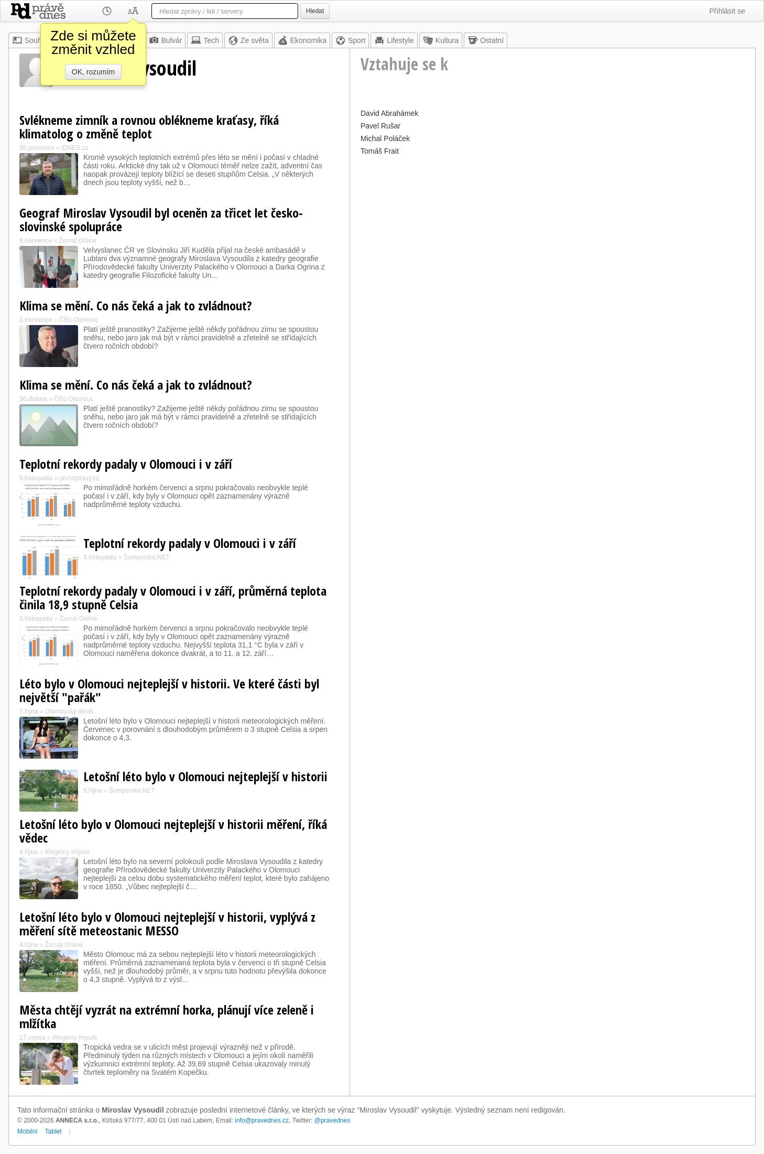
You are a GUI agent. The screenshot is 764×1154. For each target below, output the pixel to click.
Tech (205, 40)
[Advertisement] (553, 231)
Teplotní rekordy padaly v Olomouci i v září (125, 463)
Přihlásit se (727, 11)
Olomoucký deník (69, 711)
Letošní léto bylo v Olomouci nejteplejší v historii (205, 776)
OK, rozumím (93, 72)
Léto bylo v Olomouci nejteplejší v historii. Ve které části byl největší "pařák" (169, 690)
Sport (350, 40)
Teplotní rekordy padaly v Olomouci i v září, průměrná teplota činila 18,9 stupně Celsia (172, 597)
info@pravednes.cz (262, 1120)
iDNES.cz (74, 148)
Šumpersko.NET (147, 557)
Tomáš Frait (380, 151)
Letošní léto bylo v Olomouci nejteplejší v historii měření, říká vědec (173, 830)
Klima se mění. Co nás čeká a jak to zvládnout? (135, 305)
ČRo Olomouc (78, 319)
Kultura (441, 40)
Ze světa (248, 40)
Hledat (315, 11)
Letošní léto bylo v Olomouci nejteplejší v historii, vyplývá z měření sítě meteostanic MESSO (167, 923)
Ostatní (485, 40)
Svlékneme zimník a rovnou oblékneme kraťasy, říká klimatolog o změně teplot (149, 126)
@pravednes (332, 1120)
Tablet (53, 1131)
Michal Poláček (385, 138)
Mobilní (27, 1131)
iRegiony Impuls (67, 852)
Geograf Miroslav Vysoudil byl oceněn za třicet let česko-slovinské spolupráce (161, 219)
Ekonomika (302, 40)
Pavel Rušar (380, 126)
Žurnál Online (77, 240)
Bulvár (165, 40)
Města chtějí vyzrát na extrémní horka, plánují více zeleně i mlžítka (166, 1016)
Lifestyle (393, 40)
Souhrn (30, 40)
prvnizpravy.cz (80, 478)
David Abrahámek (390, 113)
